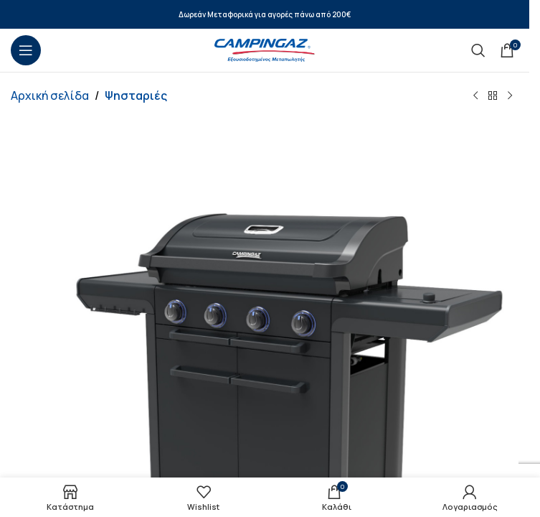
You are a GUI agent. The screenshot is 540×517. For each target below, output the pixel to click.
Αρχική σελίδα (50, 95)
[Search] (478, 50)
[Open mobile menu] (26, 50)
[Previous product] (475, 96)
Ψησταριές (136, 95)
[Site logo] (264, 49)
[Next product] (509, 96)
